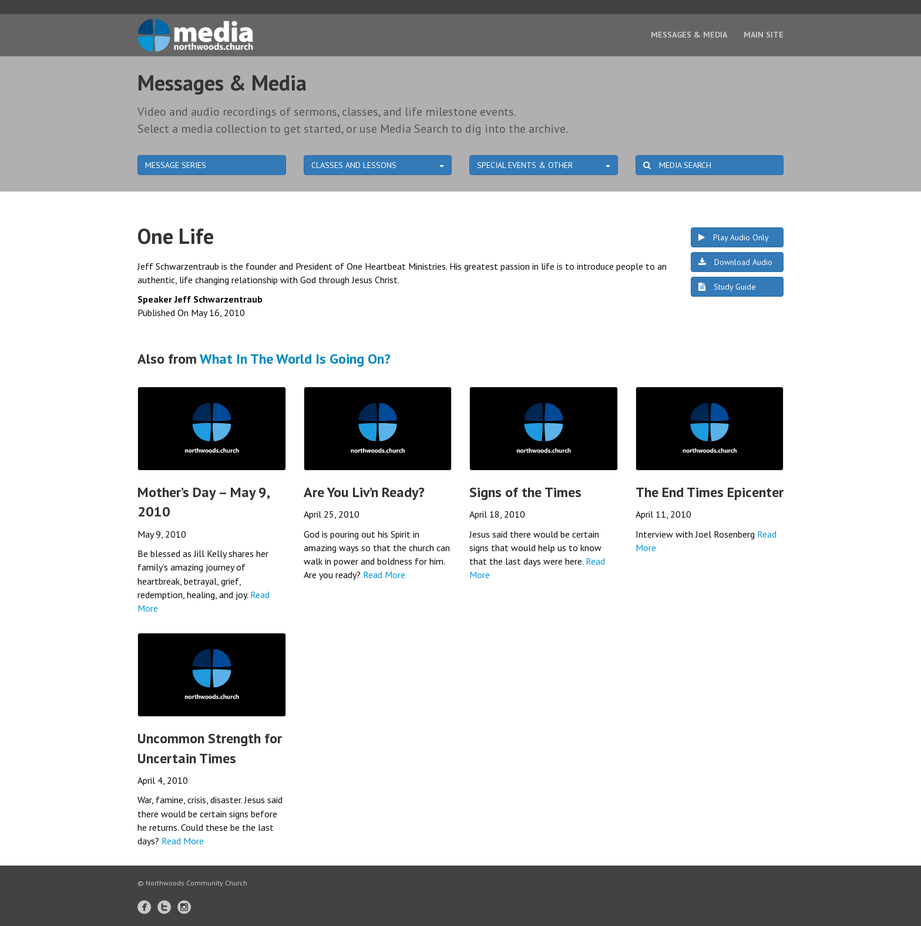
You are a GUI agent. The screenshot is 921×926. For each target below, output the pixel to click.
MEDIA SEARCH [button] (677, 165)
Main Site (764, 34)
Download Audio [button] (735, 262)
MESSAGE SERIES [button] (175, 165)
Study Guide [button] (727, 286)
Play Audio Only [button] (733, 237)
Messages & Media (689, 34)
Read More (384, 575)
